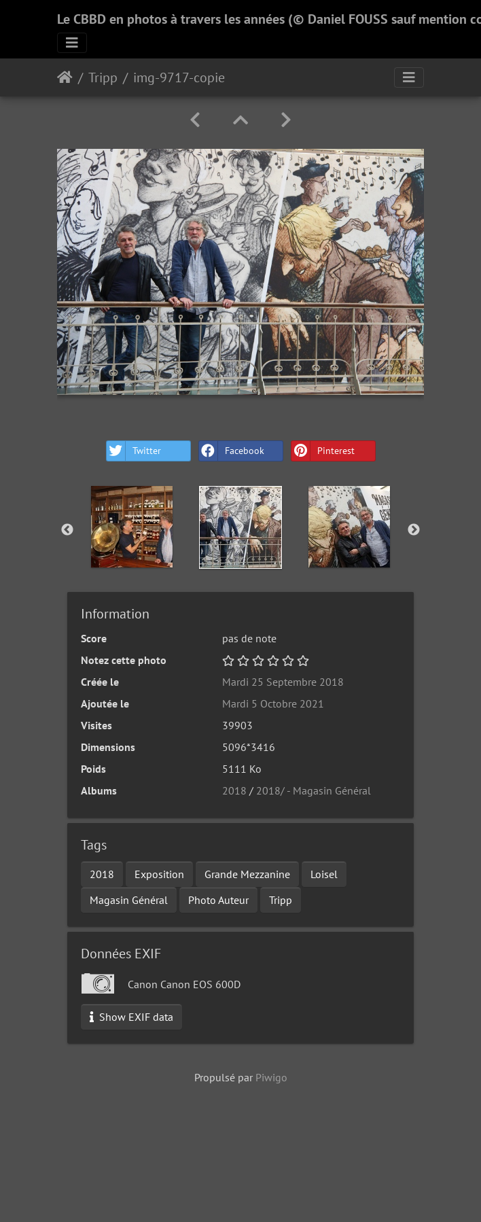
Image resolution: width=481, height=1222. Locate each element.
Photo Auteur (218, 900)
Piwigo (271, 1077)
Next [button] (414, 530)
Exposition (159, 874)
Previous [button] (67, 530)
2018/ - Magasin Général (313, 790)
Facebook (231, 451)
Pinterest (323, 451)
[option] (131, 527)
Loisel (324, 874)
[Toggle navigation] (72, 43)
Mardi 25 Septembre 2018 (283, 681)
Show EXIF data (131, 1017)
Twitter (134, 451)
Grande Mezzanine (247, 874)
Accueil (65, 77)
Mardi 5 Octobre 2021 (273, 703)
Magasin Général (129, 900)
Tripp (103, 77)
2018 (234, 790)
